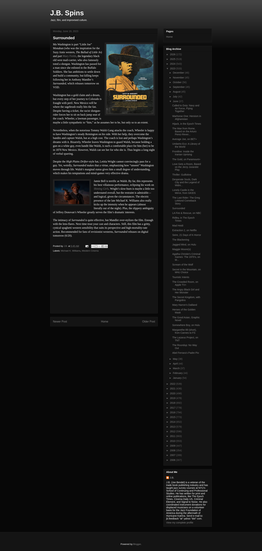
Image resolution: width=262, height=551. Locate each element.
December (179, 72)
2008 (173, 450)
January (177, 378)
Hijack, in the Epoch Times (186, 123)
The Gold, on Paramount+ (186, 159)
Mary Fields (69, 56)
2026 (173, 54)
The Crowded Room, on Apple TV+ (185, 283)
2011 (173, 436)
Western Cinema (90, 250)
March (176, 368)
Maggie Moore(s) (181, 249)
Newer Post (60, 321)
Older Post (148, 321)
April (175, 363)
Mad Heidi (177, 225)
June (176, 101)
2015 (173, 417)
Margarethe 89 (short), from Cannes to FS (184, 331)
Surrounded (178, 208)
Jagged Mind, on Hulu (184, 244)
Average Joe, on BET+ (184, 139)
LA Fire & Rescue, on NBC (186, 213)
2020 (173, 393)
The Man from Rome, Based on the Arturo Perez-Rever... (184, 131)
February (178, 373)
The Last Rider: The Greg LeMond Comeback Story (186, 200)
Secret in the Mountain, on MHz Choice (186, 271)
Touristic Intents (180, 277)
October (177, 82)
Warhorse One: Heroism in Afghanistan (186, 117)
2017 (173, 407)
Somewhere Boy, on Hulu (186, 325)
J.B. (172, 477)
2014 (173, 421)
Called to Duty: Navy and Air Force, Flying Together (185, 108)
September (179, 87)
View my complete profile (179, 522)
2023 (173, 68)
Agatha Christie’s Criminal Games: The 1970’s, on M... (186, 257)
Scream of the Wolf (182, 264)
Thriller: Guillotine (181, 174)
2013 (173, 426)
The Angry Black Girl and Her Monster (185, 291)
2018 (173, 402)
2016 (173, 412)
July (175, 96)
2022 (173, 383)
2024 (173, 63)
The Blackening (180, 239)
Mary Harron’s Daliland (184, 304)
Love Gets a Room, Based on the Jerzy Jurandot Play (186, 167)
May (175, 359)
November (179, 77)
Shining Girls (101, 188)
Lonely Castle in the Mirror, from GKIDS (184, 191)
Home (104, 321)
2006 (173, 460)
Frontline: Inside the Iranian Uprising (183, 153)
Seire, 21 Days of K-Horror (186, 235)
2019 (173, 398)
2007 (173, 455)
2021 (173, 388)
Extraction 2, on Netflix (184, 230)
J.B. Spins (67, 13)
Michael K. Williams (71, 250)
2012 (173, 431)
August (177, 91)
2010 (173, 441)
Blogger (137, 544)
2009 (173, 445)
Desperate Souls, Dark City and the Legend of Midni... (185, 182)
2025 (173, 59)
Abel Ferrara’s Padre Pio (185, 352)
